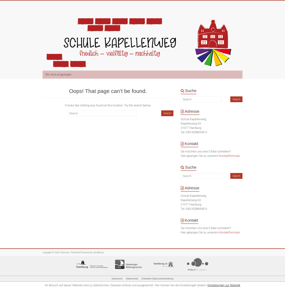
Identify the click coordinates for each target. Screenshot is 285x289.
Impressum (117, 278)
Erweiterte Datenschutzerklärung (157, 278)
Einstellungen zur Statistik (224, 285)
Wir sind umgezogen (58, 74)
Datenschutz (132, 278)
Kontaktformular (229, 156)
